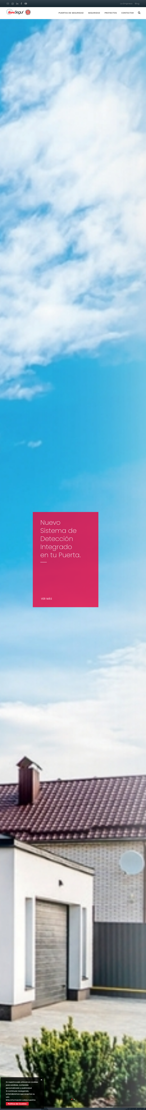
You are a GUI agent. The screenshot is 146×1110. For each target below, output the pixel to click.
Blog (137, 3)
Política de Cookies (17, 1104)
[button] (71, 1099)
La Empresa (126, 3)
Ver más (47, 598)
